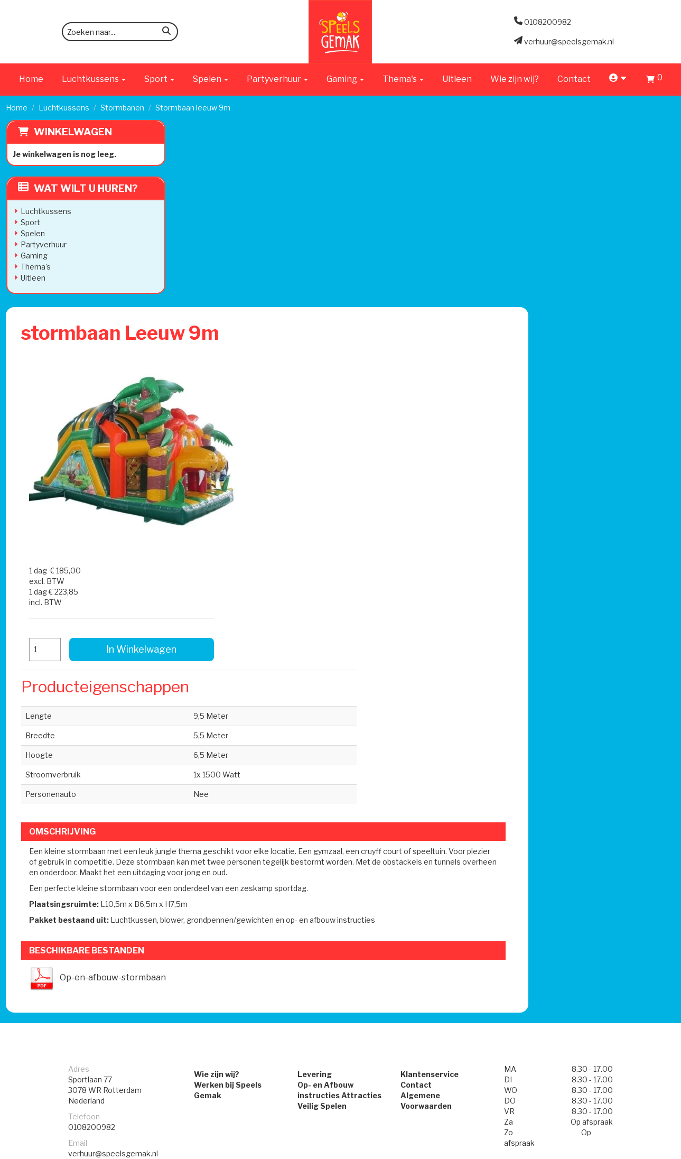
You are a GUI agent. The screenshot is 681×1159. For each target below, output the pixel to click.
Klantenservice (434, 760)
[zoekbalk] (120, 31)
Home (31, 79)
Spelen (32, 233)
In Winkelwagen (594, 247)
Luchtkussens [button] (94, 79)
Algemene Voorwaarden (451, 781)
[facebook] (646, 1150)
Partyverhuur (43, 244)
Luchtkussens (64, 107)
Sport (30, 222)
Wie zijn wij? (514, 79)
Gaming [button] (345, 79)
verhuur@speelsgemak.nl (113, 839)
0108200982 (91, 813)
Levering (310, 760)
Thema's (35, 266)
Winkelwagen (72, 132)
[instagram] (665, 1150)
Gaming (33, 255)
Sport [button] (159, 79)
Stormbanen (122, 107)
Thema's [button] (403, 79)
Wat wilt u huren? (77, 188)
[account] (618, 79)
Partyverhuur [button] (277, 79)
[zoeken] (166, 32)
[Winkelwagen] (654, 80)
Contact (574, 79)
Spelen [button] (210, 79)
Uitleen (457, 79)
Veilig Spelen (317, 791)
